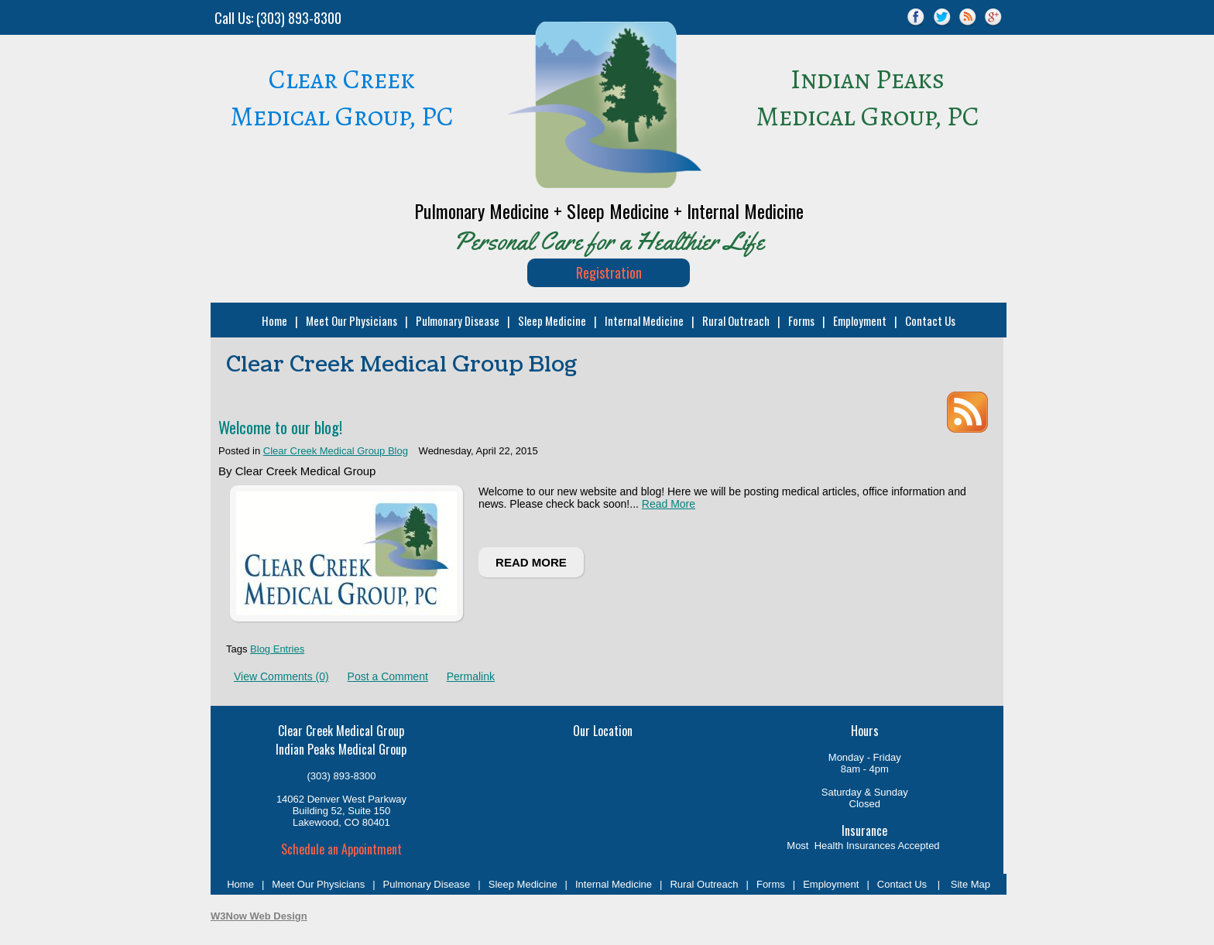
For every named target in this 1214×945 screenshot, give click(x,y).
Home (273, 320)
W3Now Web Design (259, 916)
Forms (800, 320)
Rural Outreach (734, 320)
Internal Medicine (642, 320)
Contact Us (929, 320)
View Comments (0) (281, 676)
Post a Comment (388, 676)
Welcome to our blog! (280, 427)
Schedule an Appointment (341, 849)
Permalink (471, 676)
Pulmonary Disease (456, 320)
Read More (668, 504)
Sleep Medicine (550, 320)
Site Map (969, 884)
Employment (858, 320)
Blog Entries (277, 649)
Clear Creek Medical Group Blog (335, 451)
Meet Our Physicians (350, 320)
